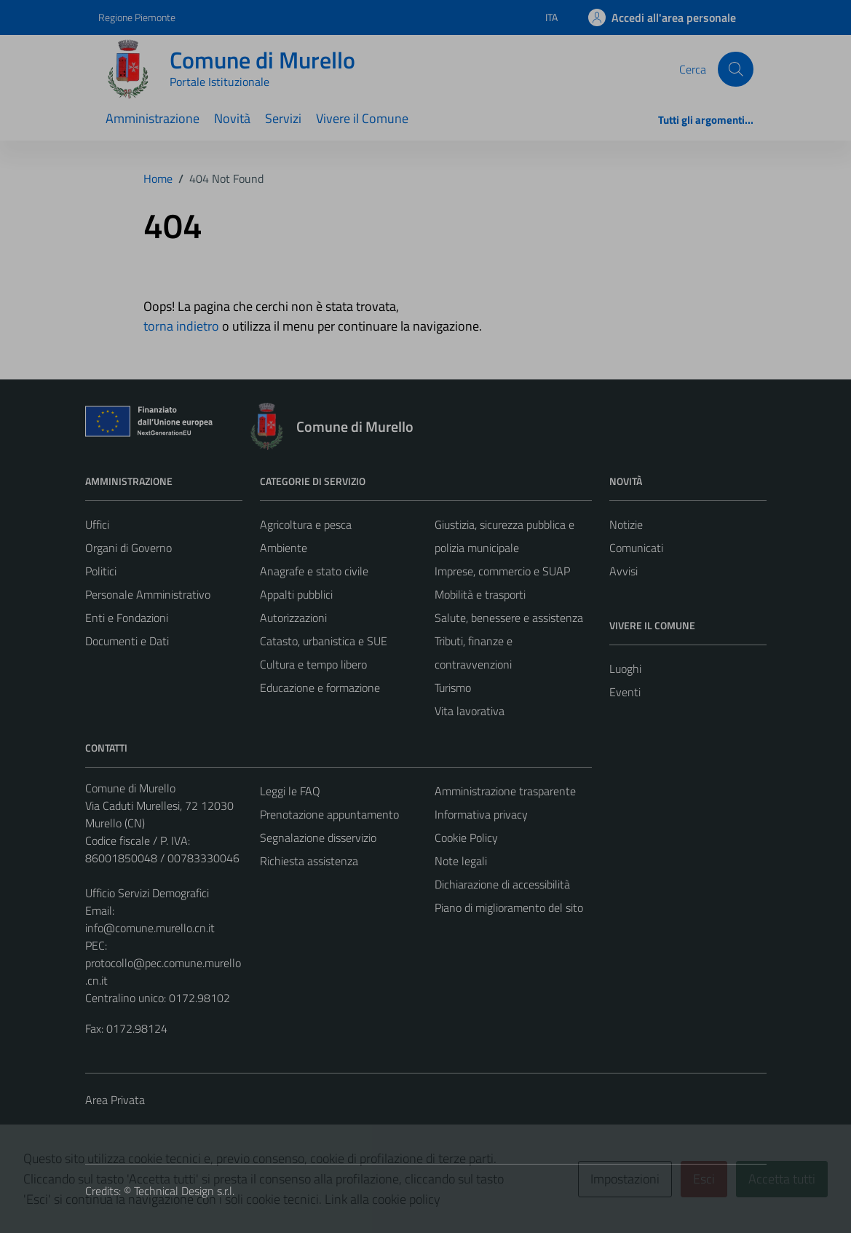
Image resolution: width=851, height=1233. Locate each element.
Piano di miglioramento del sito (509, 907)
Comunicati (636, 547)
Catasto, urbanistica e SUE (323, 641)
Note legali (461, 861)
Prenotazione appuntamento (329, 814)
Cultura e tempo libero (313, 664)
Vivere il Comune (362, 118)
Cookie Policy (466, 837)
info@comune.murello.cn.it (150, 928)
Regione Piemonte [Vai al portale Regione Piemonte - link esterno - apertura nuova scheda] (136, 17)
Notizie (626, 524)
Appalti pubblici (296, 594)
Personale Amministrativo (147, 594)
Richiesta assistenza (309, 861)
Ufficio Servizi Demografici (147, 893)
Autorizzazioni (293, 617)
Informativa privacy (481, 814)
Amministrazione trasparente (505, 791)
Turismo (453, 687)
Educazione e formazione (320, 687)
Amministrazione (152, 118)
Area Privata (115, 1099)
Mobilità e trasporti (480, 594)
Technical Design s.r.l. (184, 1190)
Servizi (283, 118)
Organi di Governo (128, 547)
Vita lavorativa (469, 711)
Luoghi (625, 668)
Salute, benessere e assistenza (509, 617)
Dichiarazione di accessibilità (502, 884)
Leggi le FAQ (290, 791)
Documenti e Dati (127, 641)
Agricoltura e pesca (306, 524)
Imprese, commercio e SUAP (502, 571)
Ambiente (283, 547)
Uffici (97, 524)
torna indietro (181, 326)
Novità (232, 118)
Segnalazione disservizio (318, 837)
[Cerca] (735, 69)
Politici (100, 571)
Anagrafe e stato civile (314, 571)
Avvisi (623, 571)
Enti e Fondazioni (126, 617)
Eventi (625, 692)
